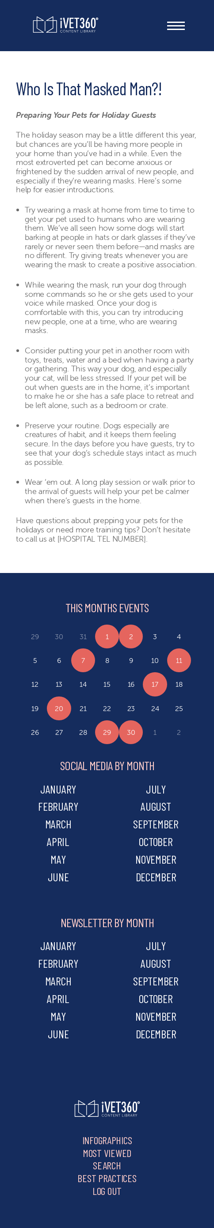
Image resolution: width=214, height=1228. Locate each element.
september (156, 824)
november (155, 859)
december (156, 877)
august (156, 806)
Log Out (107, 1190)
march (58, 824)
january (58, 789)
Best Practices (106, 1178)
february (58, 806)
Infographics (107, 1140)
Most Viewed (107, 1152)
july (156, 789)
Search (107, 1165)
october (155, 841)
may (57, 859)
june (58, 877)
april (58, 841)
